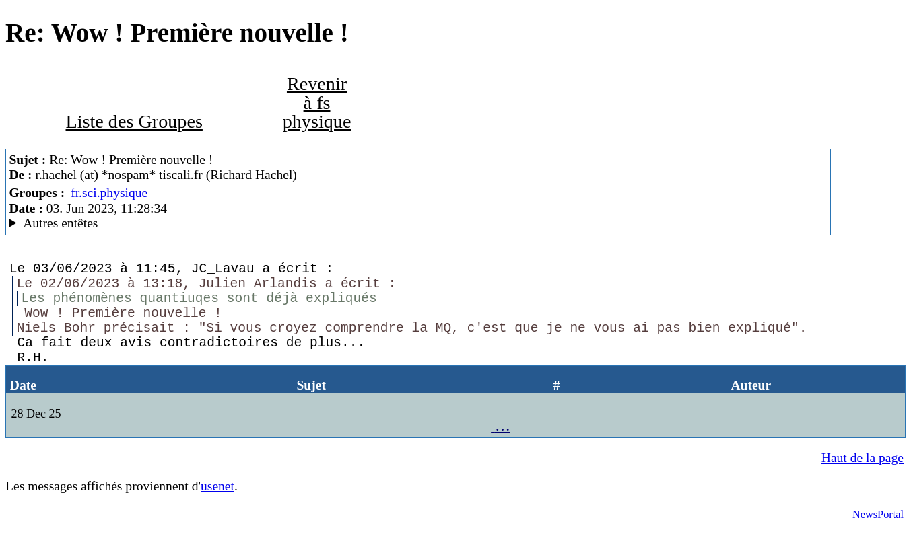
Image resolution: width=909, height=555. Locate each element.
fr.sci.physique (109, 193)
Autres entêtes (60, 223)
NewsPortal (878, 537)
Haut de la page (862, 481)
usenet (217, 510)
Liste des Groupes (133, 121)
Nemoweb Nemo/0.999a (418, 223)
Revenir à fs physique (317, 102)
